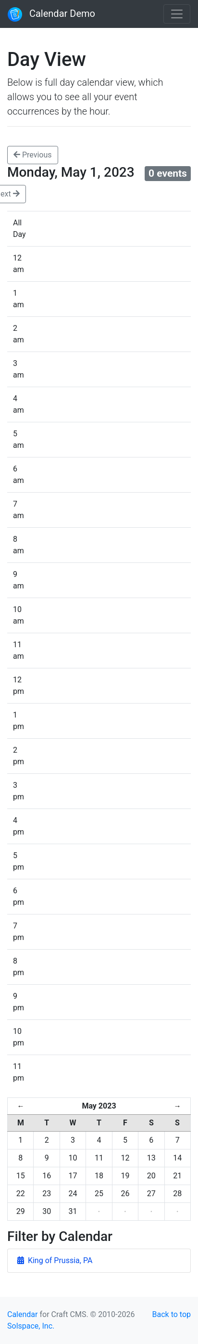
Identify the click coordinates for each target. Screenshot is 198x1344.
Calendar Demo (51, 14)
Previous (32, 154)
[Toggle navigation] (176, 14)
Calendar (22, 1314)
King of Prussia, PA (54, 1260)
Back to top (171, 1314)
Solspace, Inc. (30, 1326)
